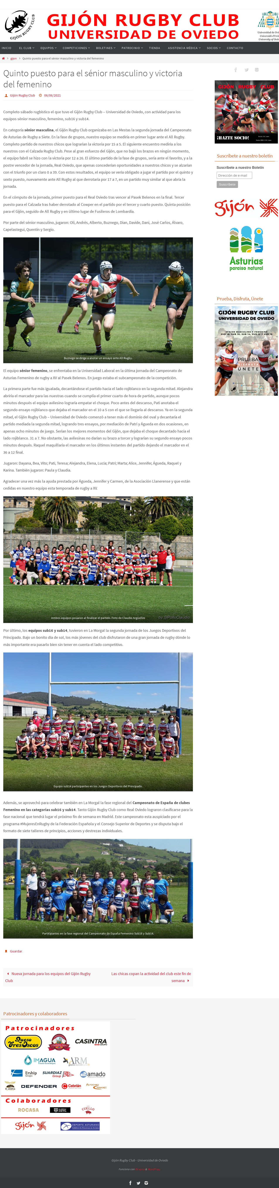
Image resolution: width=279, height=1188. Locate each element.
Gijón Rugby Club (22, 95)
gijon (13, 58)
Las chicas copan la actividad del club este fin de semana (151, 977)
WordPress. (154, 1169)
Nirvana (140, 1169)
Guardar (16, 951)
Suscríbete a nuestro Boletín (240, 167)
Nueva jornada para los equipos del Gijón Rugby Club (47, 977)
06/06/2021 (52, 95)
